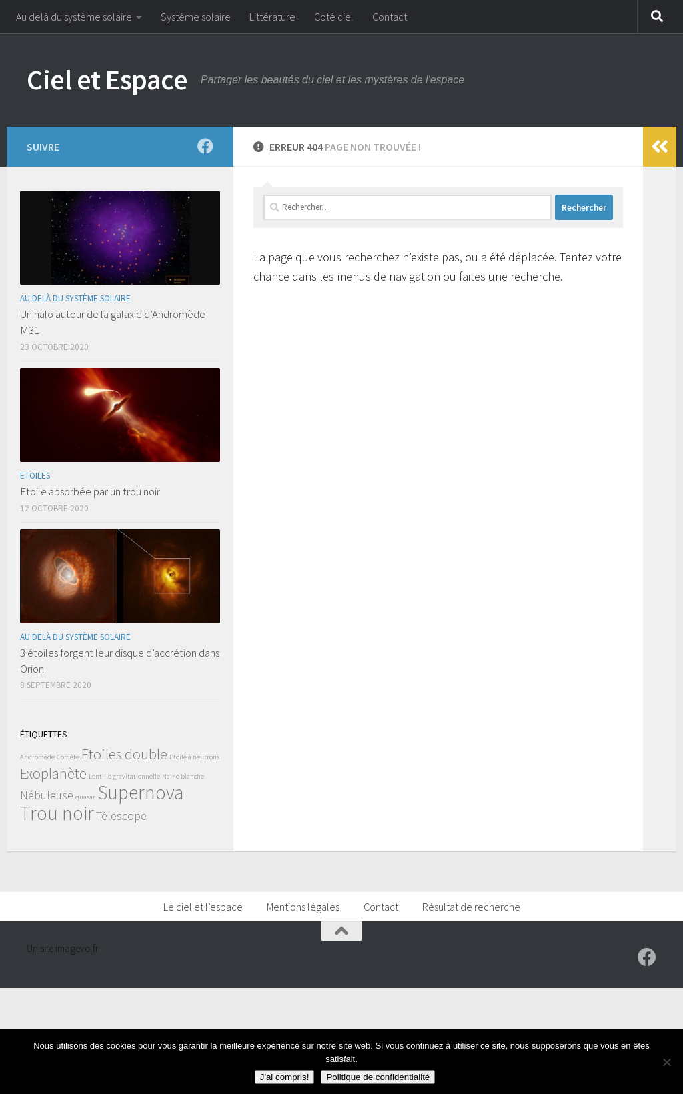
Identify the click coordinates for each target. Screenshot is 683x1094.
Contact (389, 16)
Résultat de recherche (471, 906)
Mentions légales (303, 906)
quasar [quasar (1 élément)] (85, 797)
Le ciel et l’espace (203, 906)
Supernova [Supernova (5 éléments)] (140, 792)
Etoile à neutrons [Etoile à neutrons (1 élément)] (194, 757)
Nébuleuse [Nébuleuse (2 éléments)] (46, 795)
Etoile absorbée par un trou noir (90, 491)
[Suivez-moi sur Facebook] (205, 146)
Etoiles (35, 475)
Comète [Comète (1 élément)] (68, 757)
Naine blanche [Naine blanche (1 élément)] (183, 776)
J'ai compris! (284, 1077)
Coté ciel (334, 16)
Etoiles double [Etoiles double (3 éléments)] (124, 754)
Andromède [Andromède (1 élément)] (37, 757)
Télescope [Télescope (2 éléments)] (121, 816)
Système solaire (196, 16)
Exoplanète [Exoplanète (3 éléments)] (53, 773)
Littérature (272, 16)
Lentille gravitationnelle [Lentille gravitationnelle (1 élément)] (124, 776)
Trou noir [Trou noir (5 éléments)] (57, 813)
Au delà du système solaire (74, 16)
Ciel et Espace (107, 79)
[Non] (666, 1062)
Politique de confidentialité (378, 1077)
